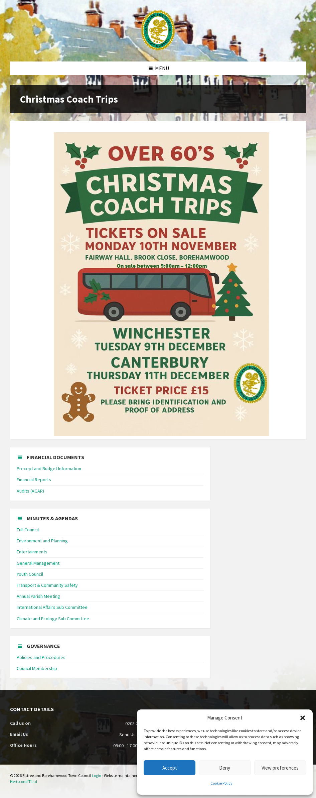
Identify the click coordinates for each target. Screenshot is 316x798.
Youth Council (30, 574)
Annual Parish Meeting (38, 596)
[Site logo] (158, 48)
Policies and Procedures (41, 657)
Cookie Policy (221, 783)
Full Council (28, 530)
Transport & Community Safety (47, 585)
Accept (169, 768)
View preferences (280, 768)
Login (96, 775)
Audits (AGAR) (30, 491)
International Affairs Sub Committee (52, 607)
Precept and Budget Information (49, 469)
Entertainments (32, 552)
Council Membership (37, 668)
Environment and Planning (42, 541)
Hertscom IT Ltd (23, 781)
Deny (224, 768)
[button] (302, 717)
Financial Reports (34, 480)
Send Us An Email (136, 735)
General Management (38, 563)
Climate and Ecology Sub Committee (53, 619)
